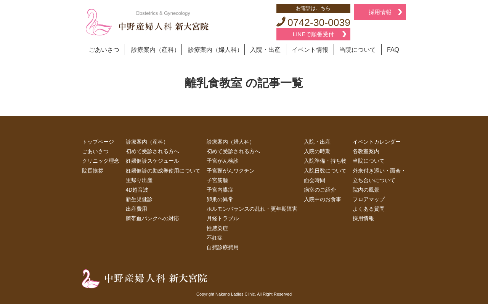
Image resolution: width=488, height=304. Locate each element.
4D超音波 (137, 190)
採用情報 (380, 12)
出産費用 (136, 209)
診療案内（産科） (155, 49)
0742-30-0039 (313, 22)
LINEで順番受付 (313, 34)
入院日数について (325, 171)
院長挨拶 (92, 171)
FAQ (393, 49)
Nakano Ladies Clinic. (235, 294)
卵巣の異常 (220, 199)
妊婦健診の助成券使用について (163, 171)
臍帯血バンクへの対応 (152, 218)
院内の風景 (366, 190)
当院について (357, 49)
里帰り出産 (139, 180)
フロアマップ (369, 199)
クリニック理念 (100, 161)
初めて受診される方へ (152, 151)
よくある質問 (369, 209)
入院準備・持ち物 (325, 161)
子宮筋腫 (217, 180)
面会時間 (314, 180)
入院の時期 (317, 151)
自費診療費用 (223, 247)
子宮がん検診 (223, 161)
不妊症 (215, 238)
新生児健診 (139, 199)
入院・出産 (265, 49)
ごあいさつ (104, 49)
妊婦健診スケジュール (152, 161)
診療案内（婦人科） (215, 49)
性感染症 (217, 228)
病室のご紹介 (320, 190)
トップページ (98, 142)
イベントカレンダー (377, 142)
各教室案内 (366, 151)
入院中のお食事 (322, 199)
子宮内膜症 (220, 190)
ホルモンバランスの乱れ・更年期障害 (252, 209)
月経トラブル (223, 218)
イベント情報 (310, 49)
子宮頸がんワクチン (231, 171)
